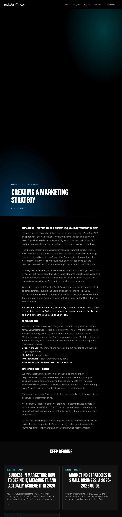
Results (87, 4)
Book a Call (111, 4)
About (66, 4)
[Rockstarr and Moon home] (15, 4)
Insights (76, 4)
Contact (97, 4)
